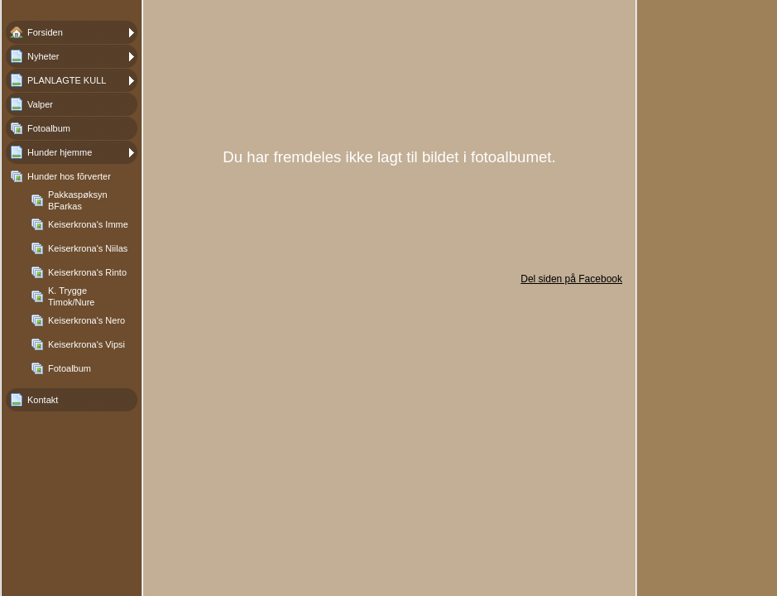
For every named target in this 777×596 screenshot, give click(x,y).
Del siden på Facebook (571, 279)
